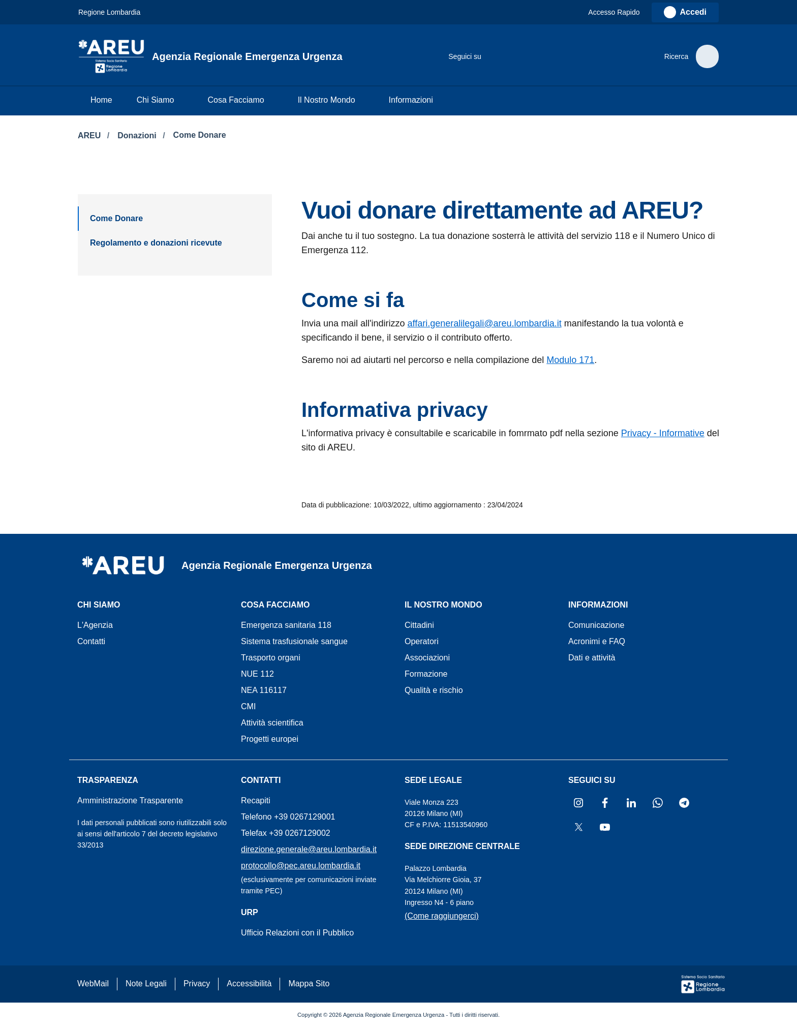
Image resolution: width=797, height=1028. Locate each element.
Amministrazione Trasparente (130, 800)
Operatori (422, 641)
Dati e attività (591, 657)
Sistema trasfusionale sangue (294, 641)
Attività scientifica (272, 722)
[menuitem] (101, 100)
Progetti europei (269, 739)
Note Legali (146, 983)
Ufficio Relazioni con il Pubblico (297, 932)
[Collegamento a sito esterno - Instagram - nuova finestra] (489, 56)
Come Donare (199, 135)
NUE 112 (257, 674)
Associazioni (427, 657)
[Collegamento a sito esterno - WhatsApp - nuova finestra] (550, 56)
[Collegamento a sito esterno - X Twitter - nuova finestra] (591, 56)
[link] (685, 12)
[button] (618, 12)
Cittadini (419, 625)
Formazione (426, 674)
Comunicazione (596, 625)
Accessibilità (249, 983)
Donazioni (138, 135)
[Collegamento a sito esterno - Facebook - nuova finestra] (510, 56)
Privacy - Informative (662, 433)
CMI (248, 706)
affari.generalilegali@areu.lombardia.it (485, 323)
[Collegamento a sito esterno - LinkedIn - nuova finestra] (530, 56)
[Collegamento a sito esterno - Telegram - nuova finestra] (571, 56)
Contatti (91, 641)
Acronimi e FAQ (596, 641)
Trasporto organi (270, 657)
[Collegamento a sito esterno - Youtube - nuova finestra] (611, 56)
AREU (90, 135)
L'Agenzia (95, 625)
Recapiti (255, 800)
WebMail (93, 983)
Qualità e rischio (434, 690)
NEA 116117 (264, 690)
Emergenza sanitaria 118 (286, 625)
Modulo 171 (570, 360)
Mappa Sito (308, 983)
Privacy (196, 983)
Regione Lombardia (109, 12)
